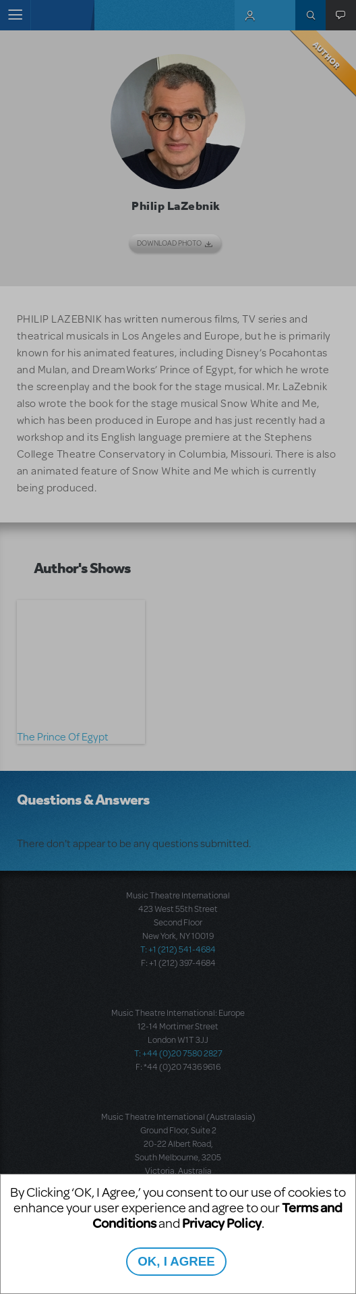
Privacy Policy (222, 1223)
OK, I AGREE (176, 1261)
